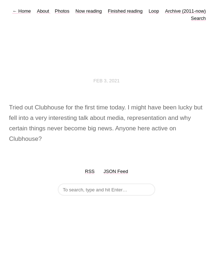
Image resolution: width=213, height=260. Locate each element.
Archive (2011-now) (185, 11)
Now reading (88, 11)
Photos (62, 11)
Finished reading (125, 11)
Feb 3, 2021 (106, 80)
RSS (90, 171)
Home (21, 11)
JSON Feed (116, 171)
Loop (154, 11)
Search (198, 18)
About (44, 11)
